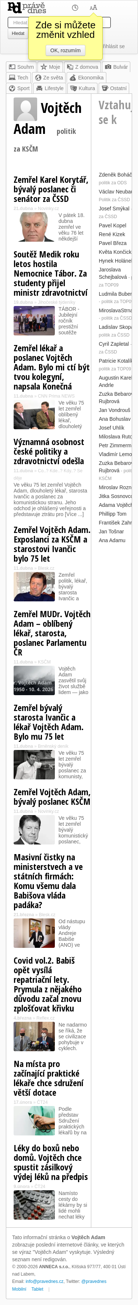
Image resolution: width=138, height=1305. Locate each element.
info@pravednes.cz (45, 1281)
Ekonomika (86, 77)
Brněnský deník (53, 746)
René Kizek (112, 234)
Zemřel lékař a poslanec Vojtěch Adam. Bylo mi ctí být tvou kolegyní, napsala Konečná (52, 367)
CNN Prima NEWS (56, 396)
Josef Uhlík (111, 428)
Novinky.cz (48, 208)
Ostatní (114, 88)
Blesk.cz (46, 568)
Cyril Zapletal (114, 344)
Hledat (18, 33)
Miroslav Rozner (117, 487)
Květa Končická (116, 252)
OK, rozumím (65, 50)
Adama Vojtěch (116, 505)
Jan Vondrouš (114, 410)
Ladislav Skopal (117, 327)
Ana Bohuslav (114, 419)
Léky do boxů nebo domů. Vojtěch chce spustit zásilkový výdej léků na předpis (51, 1162)
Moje (50, 67)
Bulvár (116, 67)
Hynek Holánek (116, 261)
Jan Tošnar (111, 531)
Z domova (82, 67)
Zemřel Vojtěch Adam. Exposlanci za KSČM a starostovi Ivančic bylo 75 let (52, 543)
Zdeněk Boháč (115, 175)
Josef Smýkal (114, 208)
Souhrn (21, 67)
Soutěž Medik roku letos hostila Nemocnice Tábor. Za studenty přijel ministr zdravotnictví (51, 273)
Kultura (82, 88)
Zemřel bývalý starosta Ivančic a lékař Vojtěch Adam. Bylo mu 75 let (49, 721)
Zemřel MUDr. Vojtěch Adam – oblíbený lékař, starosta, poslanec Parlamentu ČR (52, 633)
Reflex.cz (45, 1018)
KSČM (44, 662)
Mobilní (19, 1289)
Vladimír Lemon (117, 454)
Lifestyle (49, 88)
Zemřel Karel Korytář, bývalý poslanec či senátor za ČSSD (51, 189)
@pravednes (93, 1281)
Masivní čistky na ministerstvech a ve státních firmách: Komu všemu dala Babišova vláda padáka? (48, 881)
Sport (18, 88)
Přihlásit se (112, 46)
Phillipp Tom (112, 514)
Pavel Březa (112, 243)
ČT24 (42, 1102)
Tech (18, 77)
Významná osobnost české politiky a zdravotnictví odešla (49, 451)
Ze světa (49, 77)
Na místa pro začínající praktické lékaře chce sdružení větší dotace (49, 1077)
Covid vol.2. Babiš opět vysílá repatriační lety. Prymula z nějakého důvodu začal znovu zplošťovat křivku (48, 984)
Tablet (37, 1289)
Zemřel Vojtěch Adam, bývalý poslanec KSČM (52, 796)
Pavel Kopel (112, 225)
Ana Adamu (112, 540)
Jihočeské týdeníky (56, 302)
